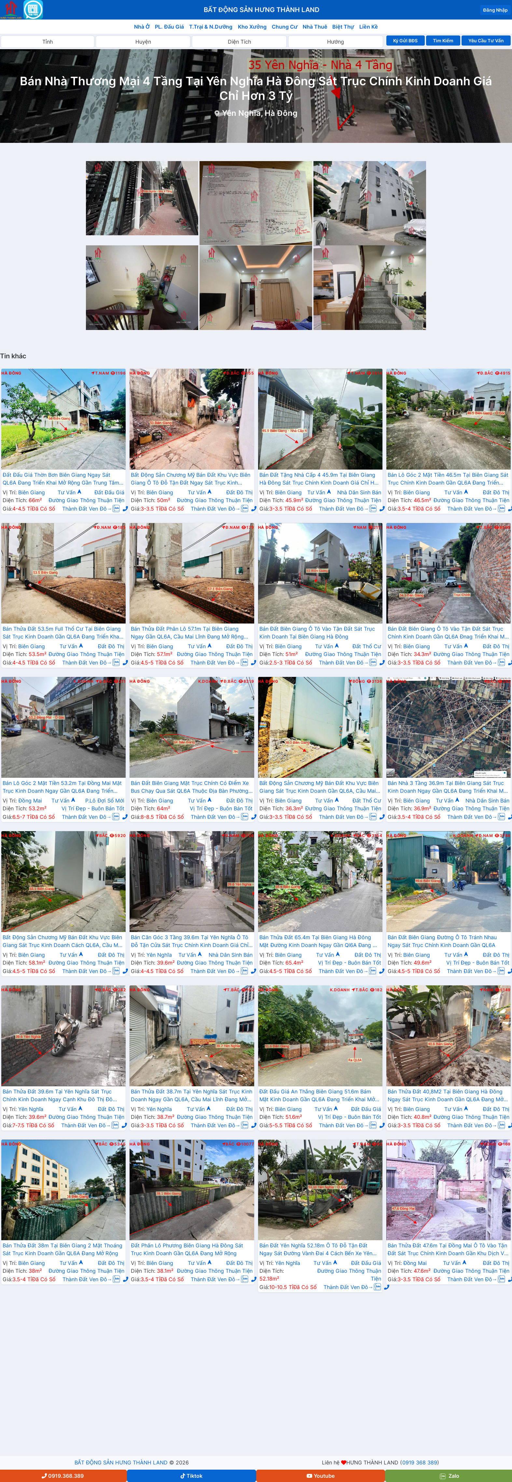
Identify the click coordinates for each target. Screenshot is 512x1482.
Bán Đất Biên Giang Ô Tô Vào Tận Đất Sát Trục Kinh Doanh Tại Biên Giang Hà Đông (317, 632)
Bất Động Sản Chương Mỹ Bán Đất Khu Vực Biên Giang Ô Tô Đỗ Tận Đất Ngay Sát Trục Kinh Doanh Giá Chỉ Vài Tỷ (190, 479)
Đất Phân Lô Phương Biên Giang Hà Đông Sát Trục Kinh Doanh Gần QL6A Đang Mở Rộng (187, 1249)
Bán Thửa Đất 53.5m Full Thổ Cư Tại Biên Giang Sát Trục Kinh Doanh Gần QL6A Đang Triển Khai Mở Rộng (62, 633)
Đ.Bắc (231, 373)
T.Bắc (484, 527)
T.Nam (100, 373)
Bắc (490, 681)
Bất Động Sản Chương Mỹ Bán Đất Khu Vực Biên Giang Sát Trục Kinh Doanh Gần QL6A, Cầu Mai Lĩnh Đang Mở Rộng (319, 787)
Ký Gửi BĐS (405, 40)
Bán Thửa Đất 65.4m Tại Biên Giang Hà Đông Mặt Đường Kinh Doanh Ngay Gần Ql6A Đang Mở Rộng (320, 942)
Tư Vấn (70, 492)
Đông (357, 681)
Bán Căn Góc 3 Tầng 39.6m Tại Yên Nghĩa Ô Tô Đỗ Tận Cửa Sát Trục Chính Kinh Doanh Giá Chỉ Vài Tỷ (189, 942)
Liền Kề (368, 26)
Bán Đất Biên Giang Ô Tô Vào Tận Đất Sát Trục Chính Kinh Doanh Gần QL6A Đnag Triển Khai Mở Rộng (448, 633)
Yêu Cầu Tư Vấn (486, 40)
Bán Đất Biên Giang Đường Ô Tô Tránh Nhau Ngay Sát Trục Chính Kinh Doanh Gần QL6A (442, 941)
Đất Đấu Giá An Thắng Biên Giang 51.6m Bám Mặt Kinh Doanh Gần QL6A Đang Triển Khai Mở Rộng (317, 1096)
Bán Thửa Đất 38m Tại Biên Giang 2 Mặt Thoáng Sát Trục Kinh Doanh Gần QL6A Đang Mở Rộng (62, 1249)
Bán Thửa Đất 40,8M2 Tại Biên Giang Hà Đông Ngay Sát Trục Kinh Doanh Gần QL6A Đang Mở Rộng (446, 1096)
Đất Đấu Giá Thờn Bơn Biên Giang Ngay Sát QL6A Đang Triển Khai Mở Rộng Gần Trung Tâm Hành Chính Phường (61, 479)
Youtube (321, 1476)
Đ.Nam (102, 527)
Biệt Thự (343, 26)
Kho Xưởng (252, 26)
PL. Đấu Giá (169, 26)
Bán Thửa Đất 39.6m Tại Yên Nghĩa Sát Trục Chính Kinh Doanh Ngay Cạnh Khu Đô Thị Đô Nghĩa (58, 1096)
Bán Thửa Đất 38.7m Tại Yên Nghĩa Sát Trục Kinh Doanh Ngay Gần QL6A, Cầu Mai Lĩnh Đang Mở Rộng (191, 1096)
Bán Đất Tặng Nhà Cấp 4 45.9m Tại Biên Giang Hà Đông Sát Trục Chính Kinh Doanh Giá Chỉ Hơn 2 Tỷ (320, 479)
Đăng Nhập (495, 10)
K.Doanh (83, 681)
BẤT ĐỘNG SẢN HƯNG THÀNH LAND (121, 1462)
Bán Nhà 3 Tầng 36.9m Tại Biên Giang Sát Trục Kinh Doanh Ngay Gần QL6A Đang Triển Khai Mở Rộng (447, 787)
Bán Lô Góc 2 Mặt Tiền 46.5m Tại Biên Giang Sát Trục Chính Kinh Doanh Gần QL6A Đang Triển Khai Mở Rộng (448, 479)
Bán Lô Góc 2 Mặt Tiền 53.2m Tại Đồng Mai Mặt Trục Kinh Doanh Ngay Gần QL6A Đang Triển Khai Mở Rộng (62, 787)
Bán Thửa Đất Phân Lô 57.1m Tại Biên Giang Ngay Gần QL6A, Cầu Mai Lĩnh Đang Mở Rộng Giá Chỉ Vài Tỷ (187, 633)
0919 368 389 (419, 1462)
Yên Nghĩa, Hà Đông (259, 113)
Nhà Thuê (315, 26)
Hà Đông (11, 373)
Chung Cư (285, 26)
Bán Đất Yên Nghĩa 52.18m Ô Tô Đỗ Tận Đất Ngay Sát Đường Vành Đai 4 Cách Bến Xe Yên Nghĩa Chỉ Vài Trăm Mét (315, 1250)
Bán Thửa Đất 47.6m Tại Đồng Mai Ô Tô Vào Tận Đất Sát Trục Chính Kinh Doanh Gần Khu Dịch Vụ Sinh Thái (448, 1250)
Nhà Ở (142, 26)
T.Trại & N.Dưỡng (210, 26)
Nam (360, 527)
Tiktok (191, 1476)
